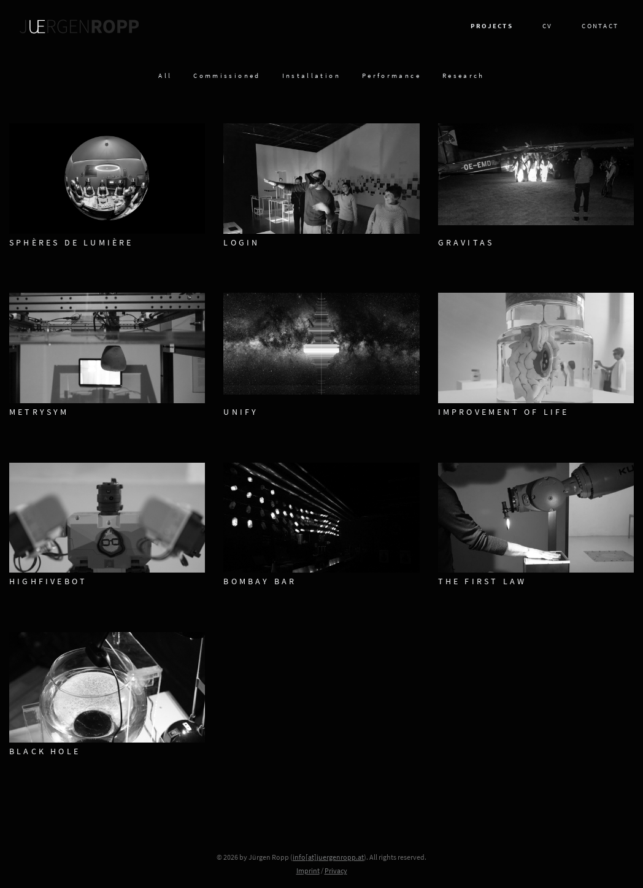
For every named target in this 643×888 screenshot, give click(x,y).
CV (547, 26)
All (165, 76)
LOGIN (241, 243)
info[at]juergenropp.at (328, 858)
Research (463, 76)
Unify (240, 412)
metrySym (39, 412)
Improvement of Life (503, 412)
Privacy (336, 871)
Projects (492, 26)
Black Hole (44, 752)
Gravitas (466, 243)
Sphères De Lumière (71, 243)
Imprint (308, 871)
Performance (391, 76)
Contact (600, 26)
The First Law (482, 582)
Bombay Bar (259, 582)
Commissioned (226, 76)
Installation (311, 76)
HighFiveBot (48, 582)
